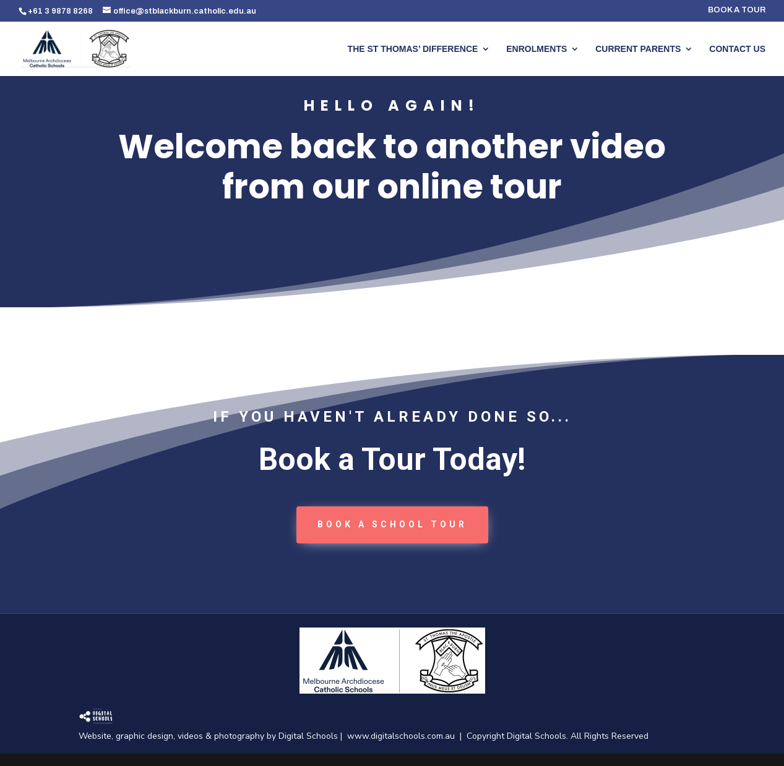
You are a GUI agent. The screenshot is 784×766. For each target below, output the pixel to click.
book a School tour (392, 524)
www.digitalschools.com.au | (407, 736)
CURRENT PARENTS (638, 49)
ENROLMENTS (536, 49)
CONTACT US (737, 49)
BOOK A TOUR (736, 10)
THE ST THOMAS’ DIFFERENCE (413, 49)
